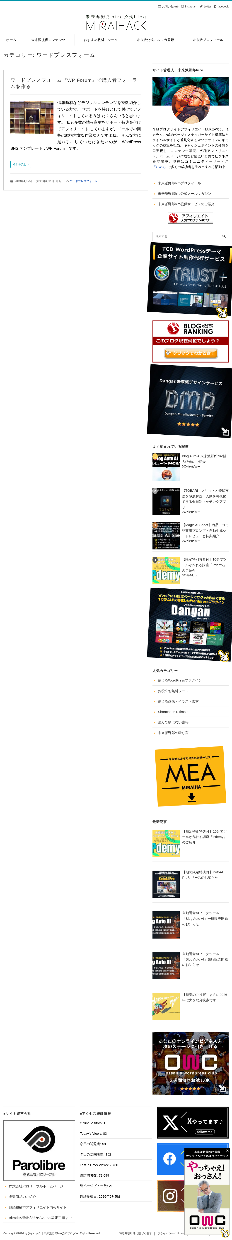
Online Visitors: (92, 1123)
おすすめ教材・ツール (101, 40)
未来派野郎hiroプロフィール (179, 183)
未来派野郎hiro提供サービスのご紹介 (186, 204)
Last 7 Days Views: (94, 1165)
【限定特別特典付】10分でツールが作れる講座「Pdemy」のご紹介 (204, 564)
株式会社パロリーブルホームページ (36, 1186)
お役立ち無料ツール (173, 691)
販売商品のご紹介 (22, 1197)
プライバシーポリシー (171, 1233)
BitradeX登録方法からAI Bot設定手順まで (40, 1218)
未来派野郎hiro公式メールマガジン (184, 193)
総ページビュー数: (94, 1186)
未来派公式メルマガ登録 (155, 40)
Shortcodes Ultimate (173, 712)
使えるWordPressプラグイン (180, 680)
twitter (207, 6)
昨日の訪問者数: (92, 1154)
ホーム (11, 40)
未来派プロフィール (208, 40)
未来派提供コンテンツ (48, 40)
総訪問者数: (89, 1175)
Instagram (191, 6)
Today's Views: (91, 1133)
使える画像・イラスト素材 (178, 701)
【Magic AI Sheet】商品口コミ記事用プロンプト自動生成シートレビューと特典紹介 (205, 530)
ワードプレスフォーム (83, 181)
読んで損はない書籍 (173, 722)
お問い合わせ (170, 6)
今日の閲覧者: (91, 1144)
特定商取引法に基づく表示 (135, 1233)
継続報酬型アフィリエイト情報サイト (38, 1207)
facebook (223, 6)
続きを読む (19, 164)
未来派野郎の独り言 (173, 733)
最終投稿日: (89, 1196)
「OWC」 (159, 167)
